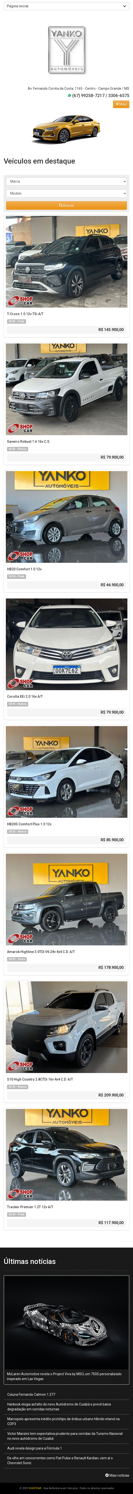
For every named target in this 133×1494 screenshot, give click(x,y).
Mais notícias (117, 1475)
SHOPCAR (35, 1488)
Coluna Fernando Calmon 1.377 (31, 1394)
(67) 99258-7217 (86, 95)
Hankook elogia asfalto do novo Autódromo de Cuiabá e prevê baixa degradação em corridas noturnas (59, 1406)
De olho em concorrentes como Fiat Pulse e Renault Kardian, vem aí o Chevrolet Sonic (60, 1460)
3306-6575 (118, 95)
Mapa (121, 104)
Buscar (66, 205)
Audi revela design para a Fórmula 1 (34, 1448)
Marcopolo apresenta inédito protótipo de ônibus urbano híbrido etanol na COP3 (63, 1421)
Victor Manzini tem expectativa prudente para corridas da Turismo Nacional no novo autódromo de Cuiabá (65, 1436)
